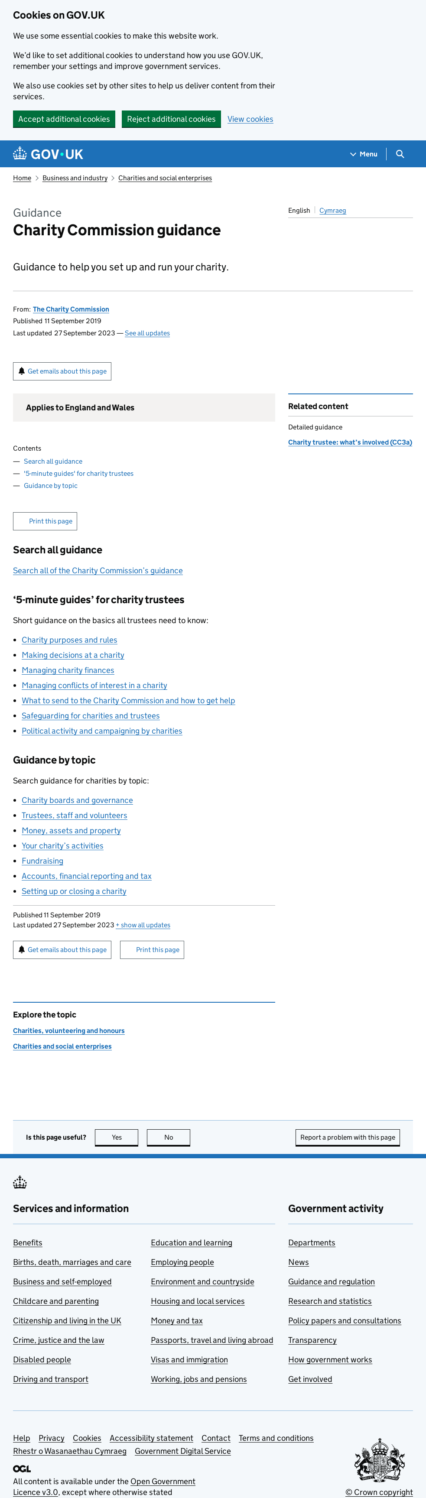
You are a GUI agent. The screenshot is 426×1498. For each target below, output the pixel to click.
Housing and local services (198, 1301)
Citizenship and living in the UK (67, 1321)
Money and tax (177, 1321)
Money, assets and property (71, 830)
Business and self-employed (62, 1282)
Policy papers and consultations (344, 1321)
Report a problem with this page (347, 1137)
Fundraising (42, 861)
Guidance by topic (51, 485)
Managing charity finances (68, 670)
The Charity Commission (71, 309)
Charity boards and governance (77, 800)
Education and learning (191, 1243)
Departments (311, 1243)
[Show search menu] (400, 154)
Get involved (310, 1379)
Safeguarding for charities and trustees (91, 716)
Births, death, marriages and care (72, 1262)
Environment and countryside (202, 1282)
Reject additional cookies (171, 119)
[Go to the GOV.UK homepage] (48, 154)
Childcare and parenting (56, 1301)
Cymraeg (332, 210)
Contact (216, 1438)
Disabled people (42, 1360)
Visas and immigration (189, 1360)
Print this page (50, 521)
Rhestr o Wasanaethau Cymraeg (70, 1451)
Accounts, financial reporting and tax (87, 876)
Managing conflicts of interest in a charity (94, 685)
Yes (125, 1137)
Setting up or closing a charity (74, 891)
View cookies (250, 119)
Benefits (27, 1243)
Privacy (52, 1438)
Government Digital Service (183, 1451)
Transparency (312, 1340)
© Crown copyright (379, 1492)
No (177, 1137)
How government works (330, 1360)
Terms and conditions (276, 1438)
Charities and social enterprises (165, 178)
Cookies (87, 1438)
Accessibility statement (151, 1438)
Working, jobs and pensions (199, 1379)
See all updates (147, 333)
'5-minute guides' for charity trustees (78, 473)
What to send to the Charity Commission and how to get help (128, 700)
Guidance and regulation (331, 1282)
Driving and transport (50, 1379)
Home (22, 178)
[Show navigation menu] (364, 154)
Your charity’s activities (63, 846)
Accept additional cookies (64, 119)
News (298, 1262)
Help (21, 1438)
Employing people (182, 1262)
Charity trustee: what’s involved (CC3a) (350, 442)
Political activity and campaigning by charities (102, 731)
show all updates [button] (143, 925)
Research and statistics (330, 1301)
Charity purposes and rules (69, 640)
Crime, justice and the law (58, 1340)
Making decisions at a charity (73, 655)
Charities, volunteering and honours (69, 1031)
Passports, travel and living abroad (212, 1340)
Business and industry (74, 178)
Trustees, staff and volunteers (74, 815)
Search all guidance (53, 461)
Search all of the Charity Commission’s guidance (98, 570)
